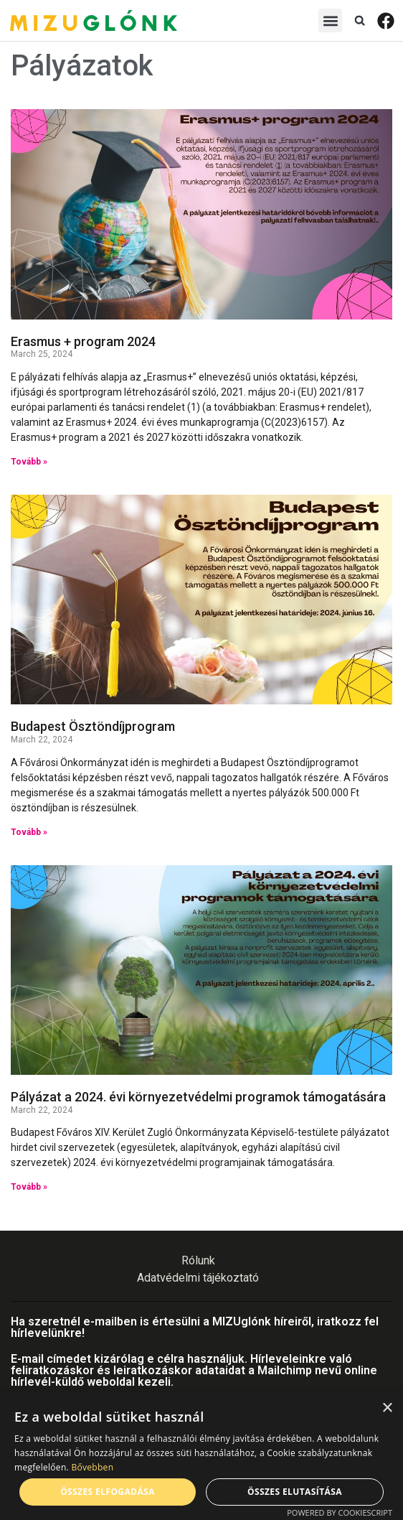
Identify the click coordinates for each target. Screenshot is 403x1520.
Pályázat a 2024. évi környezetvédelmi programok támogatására (198, 1096)
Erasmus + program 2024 (83, 341)
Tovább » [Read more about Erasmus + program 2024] (29, 462)
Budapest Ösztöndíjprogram (93, 726)
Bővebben (92, 1467)
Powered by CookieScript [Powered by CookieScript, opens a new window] (339, 1512)
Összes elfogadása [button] (107, 1492)
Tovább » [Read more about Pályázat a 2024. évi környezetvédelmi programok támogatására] (29, 1187)
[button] (330, 20)
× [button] (386, 1408)
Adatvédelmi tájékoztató (198, 1277)
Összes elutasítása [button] (294, 1492)
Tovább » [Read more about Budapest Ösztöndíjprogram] (29, 832)
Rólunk (198, 1260)
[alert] (201, 1456)
